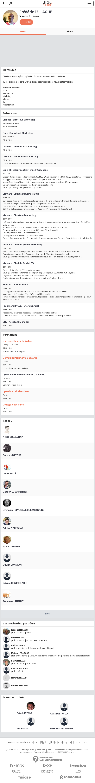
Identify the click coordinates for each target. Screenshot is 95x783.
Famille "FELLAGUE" (20, 685)
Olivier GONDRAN (12, 564)
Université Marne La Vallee (17, 341)
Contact (24, 750)
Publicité (31, 750)
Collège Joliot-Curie (13, 404)
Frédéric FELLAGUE (19, 630)
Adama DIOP (23, 728)
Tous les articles (39, 752)
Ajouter (28, 22)
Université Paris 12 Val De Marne (20, 357)
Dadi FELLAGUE (18, 645)
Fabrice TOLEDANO (13, 528)
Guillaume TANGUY (59, 713)
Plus (47, 613)
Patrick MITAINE (24, 713)
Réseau (70, 31)
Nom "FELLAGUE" (19, 677)
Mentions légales (26, 752)
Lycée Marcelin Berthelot (16, 391)
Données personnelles (62, 750)
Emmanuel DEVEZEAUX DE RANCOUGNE (23, 510)
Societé (49, 750)
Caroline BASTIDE (12, 455)
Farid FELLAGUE (18, 637)
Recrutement (40, 750)
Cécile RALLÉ (9, 473)
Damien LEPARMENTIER (15, 491)
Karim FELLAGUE (18, 660)
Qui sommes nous (12, 750)
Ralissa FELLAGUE (19, 668)
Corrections (51, 752)
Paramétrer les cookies (80, 750)
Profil (23, 31)
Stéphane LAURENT (13, 601)
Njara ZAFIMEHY (11, 546)
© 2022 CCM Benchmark (66, 752)
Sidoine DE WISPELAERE (15, 583)
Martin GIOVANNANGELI (61, 728)
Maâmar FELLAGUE (20, 653)
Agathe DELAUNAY (13, 436)
